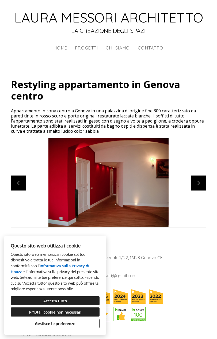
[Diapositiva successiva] (198, 183)
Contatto (150, 48)
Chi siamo (118, 48)
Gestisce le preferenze (55, 323)
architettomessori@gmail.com (106, 275)
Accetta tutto (55, 300)
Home (60, 48)
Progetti (86, 48)
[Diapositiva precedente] (18, 183)
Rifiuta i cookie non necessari (55, 312)
